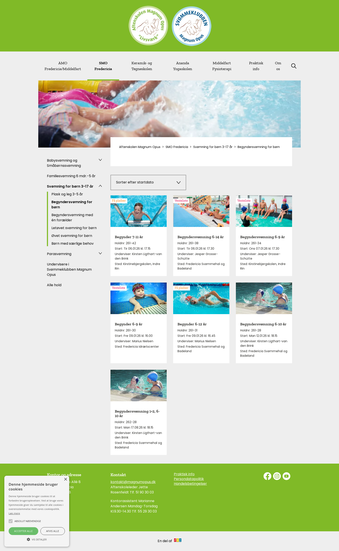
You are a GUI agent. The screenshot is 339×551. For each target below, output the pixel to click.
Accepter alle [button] (23, 531)
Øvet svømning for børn (71, 235)
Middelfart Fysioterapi (221, 66)
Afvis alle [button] (52, 531)
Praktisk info (256, 66)
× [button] (65, 479)
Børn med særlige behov (72, 243)
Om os (278, 66)
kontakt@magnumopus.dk (133, 481)
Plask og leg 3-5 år (67, 194)
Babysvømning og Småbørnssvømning (64, 163)
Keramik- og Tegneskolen (141, 66)
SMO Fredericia (103, 66)
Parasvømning (59, 253)
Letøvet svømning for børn (74, 227)
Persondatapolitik (189, 479)
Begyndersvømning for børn (71, 204)
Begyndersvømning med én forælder (72, 217)
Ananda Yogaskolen (182, 66)
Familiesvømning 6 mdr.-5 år (71, 175)
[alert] (36, 511)
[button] (37, 539)
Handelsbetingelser (190, 484)
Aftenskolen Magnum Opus (139, 147)
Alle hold (54, 285)
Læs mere (14, 513)
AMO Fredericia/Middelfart (63, 66)
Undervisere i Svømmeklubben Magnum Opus (69, 269)
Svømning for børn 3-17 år (70, 186)
